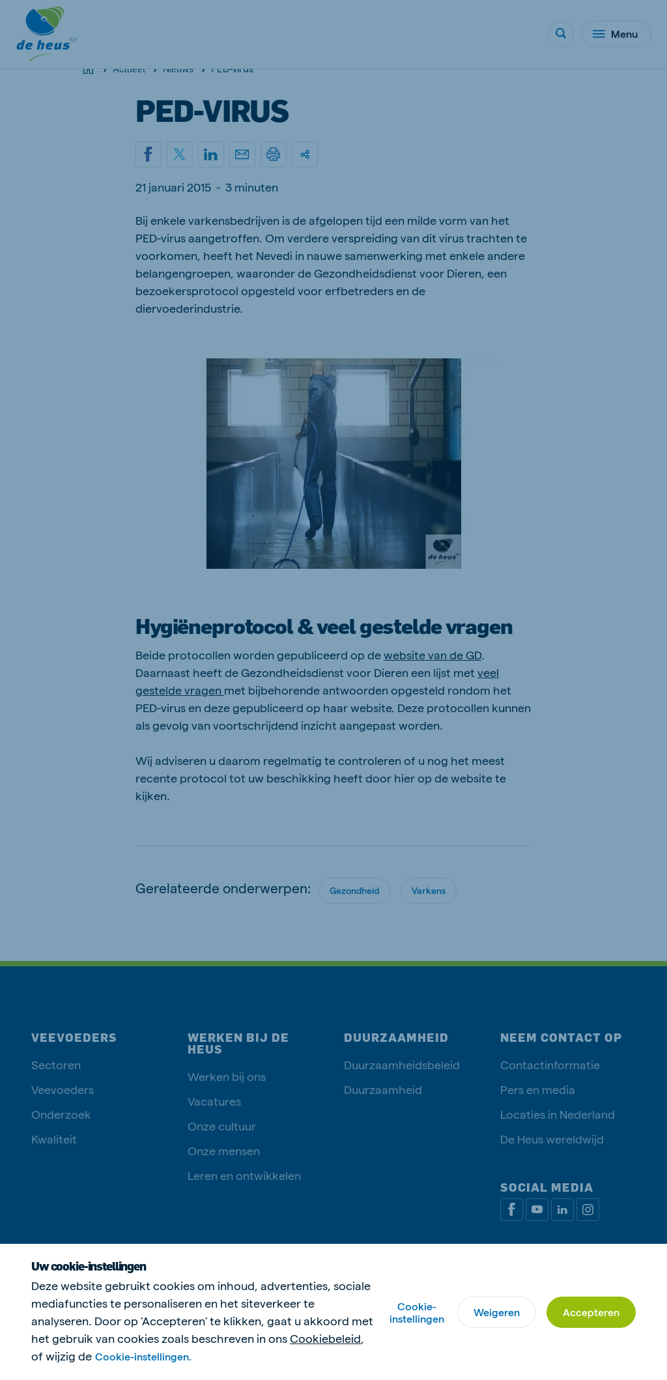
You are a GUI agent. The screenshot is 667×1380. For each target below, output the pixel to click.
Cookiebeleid (325, 1338)
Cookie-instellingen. (143, 1356)
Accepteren (591, 1312)
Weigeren (497, 1312)
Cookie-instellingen (417, 1312)
